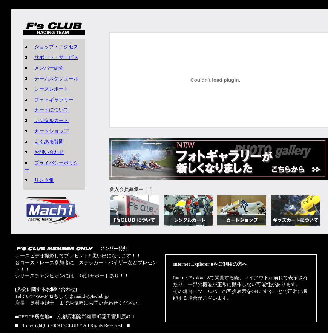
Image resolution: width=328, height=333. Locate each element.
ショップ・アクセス (56, 47)
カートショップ (51, 131)
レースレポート (51, 89)
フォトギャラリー (54, 99)
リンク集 (44, 180)
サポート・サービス (56, 57)
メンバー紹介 (49, 68)
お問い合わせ (49, 152)
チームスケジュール (56, 78)
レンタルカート (51, 120)
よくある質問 (49, 141)
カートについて (51, 110)
